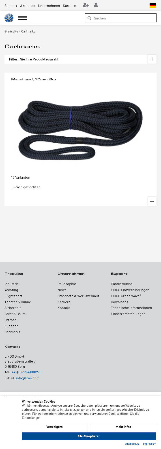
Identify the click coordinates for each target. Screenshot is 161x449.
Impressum (149, 443)
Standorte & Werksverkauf (78, 296)
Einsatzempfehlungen (128, 314)
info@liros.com (27, 378)
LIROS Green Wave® (126, 296)
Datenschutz (132, 443)
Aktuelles (27, 5)
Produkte (13, 273)
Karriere (69, 5)
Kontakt (64, 307)
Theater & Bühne (17, 302)
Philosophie (67, 283)
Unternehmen (49, 5)
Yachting (11, 290)
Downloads (119, 302)
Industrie (11, 283)
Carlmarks (12, 332)
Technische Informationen (131, 307)
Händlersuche (122, 283)
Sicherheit (12, 307)
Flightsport (13, 296)
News (62, 290)
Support (10, 5)
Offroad (10, 320)
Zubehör (11, 326)
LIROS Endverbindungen (130, 290)
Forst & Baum (15, 314)
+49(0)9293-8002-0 (26, 372)
